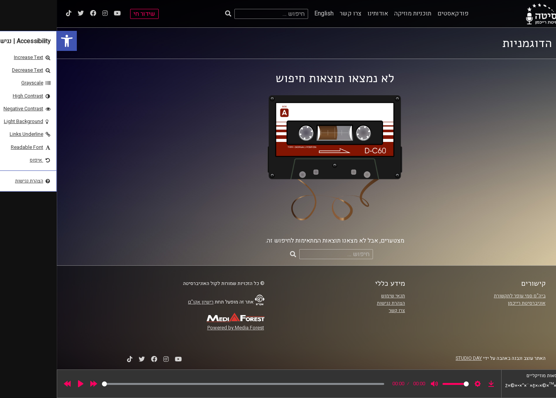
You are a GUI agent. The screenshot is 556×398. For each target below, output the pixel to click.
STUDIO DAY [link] (412, 358)
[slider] (186, 384)
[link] (10, 41)
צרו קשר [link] (294, 13)
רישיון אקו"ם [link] (144, 301)
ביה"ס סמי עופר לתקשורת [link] (463, 295)
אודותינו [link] (321, 13)
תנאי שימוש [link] (336, 295)
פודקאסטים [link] (396, 13)
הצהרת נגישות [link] (334, 303)
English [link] (267, 13)
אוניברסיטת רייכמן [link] (470, 303)
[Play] (24, 384)
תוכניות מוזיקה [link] (356, 13)
